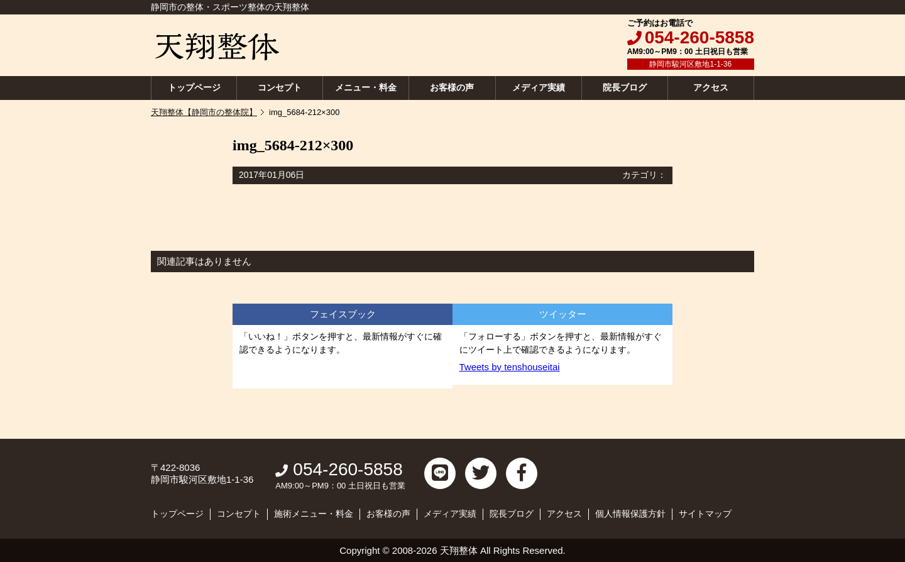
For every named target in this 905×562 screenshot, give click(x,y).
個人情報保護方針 (630, 514)
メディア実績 (538, 87)
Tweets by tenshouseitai (509, 366)
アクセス (710, 87)
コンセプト (280, 87)
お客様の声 (452, 87)
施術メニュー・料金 (313, 514)
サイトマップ (705, 514)
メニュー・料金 (366, 87)
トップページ (194, 87)
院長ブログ (625, 87)
